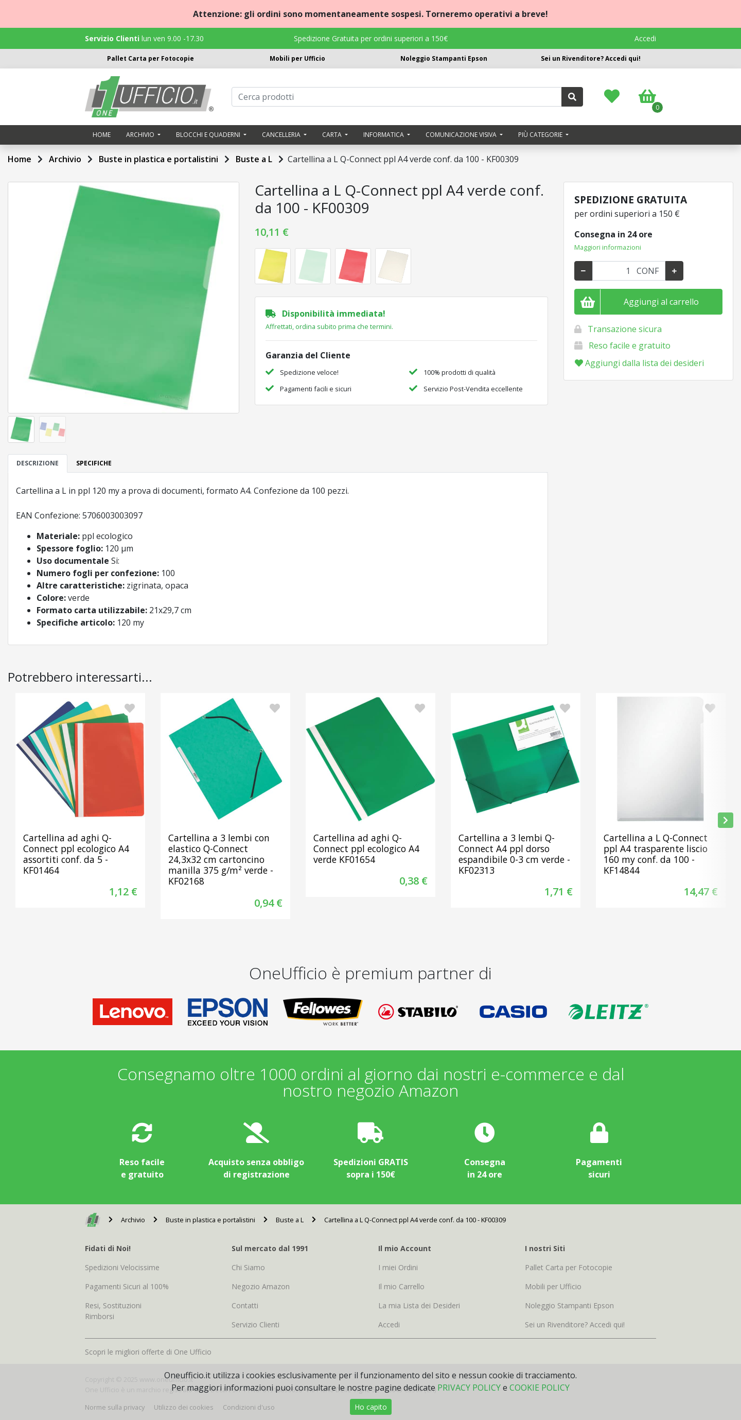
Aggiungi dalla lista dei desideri (639, 363)
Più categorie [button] (541, 134)
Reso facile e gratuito (630, 345)
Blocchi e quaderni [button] (209, 134)
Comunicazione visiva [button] (462, 134)
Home (102, 134)
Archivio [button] (141, 134)
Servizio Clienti (255, 1324)
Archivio (65, 159)
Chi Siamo (248, 1267)
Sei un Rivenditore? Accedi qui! (591, 58)
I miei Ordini (398, 1267)
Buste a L (254, 159)
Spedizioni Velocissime (122, 1267)
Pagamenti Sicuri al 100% (127, 1286)
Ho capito (371, 1407)
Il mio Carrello (401, 1286)
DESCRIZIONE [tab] (37, 463)
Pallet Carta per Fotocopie (150, 58)
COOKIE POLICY (539, 1387)
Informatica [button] (384, 134)
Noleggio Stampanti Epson (443, 58)
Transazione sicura (625, 329)
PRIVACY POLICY (469, 1387)
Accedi (645, 38)
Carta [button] (332, 134)
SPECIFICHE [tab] (94, 463)
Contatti (245, 1305)
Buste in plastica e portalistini (158, 159)
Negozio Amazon (261, 1286)
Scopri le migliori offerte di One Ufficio (148, 1352)
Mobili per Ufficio (297, 58)
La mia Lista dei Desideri (419, 1305)
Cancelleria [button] (282, 134)
